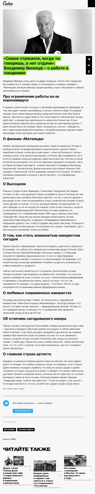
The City (8, 3)
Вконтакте (89, 65)
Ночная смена (26, 430)
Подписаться (23, 411)
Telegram (89, 59)
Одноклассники (89, 71)
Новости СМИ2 (9, 439)
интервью (9, 430)
